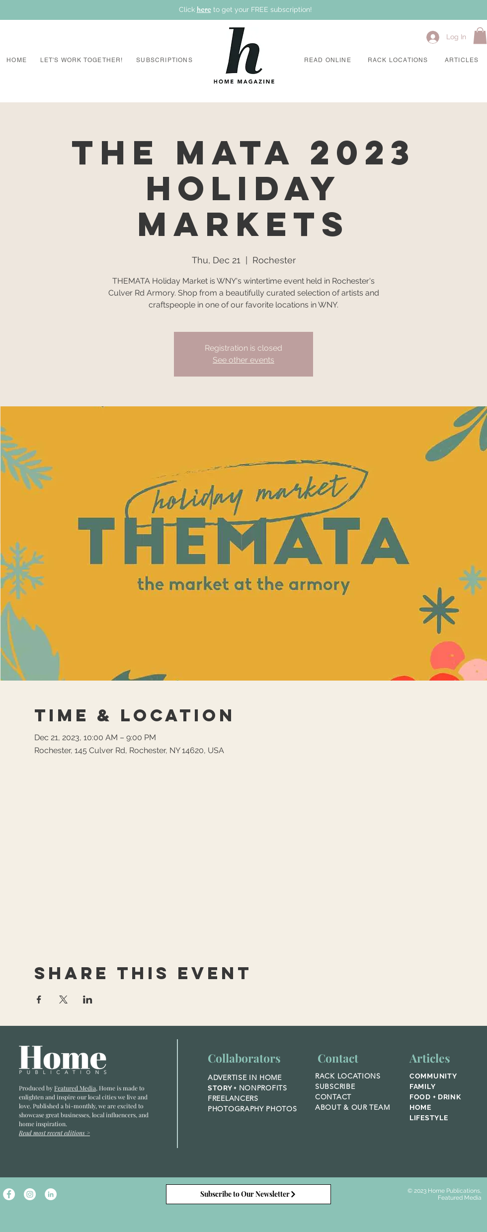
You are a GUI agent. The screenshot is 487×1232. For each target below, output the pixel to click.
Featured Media (75, 1088)
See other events (243, 360)
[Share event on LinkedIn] (87, 999)
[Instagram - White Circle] (30, 1194)
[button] (81, 61)
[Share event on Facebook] (39, 999)
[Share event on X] (63, 999)
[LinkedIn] (51, 1194)
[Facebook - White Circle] (9, 1194)
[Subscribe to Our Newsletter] (248, 1194)
